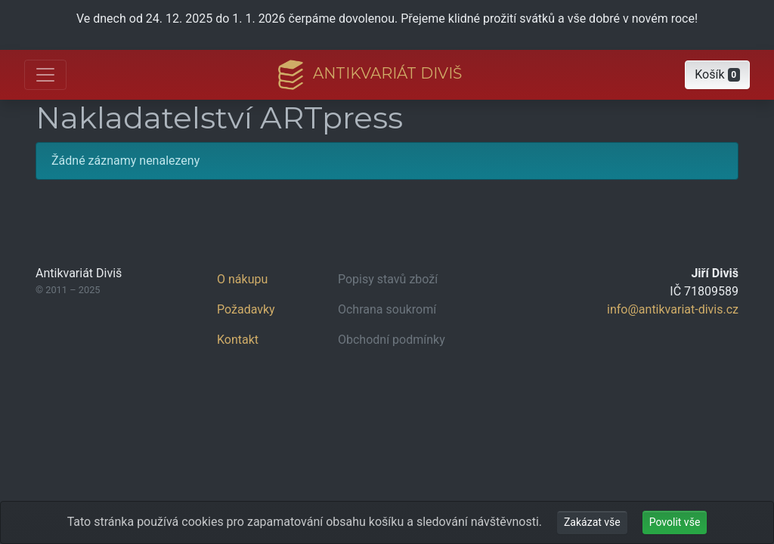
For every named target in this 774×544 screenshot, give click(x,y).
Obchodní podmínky (391, 339)
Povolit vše (675, 522)
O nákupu (242, 279)
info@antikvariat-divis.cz (672, 309)
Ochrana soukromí (387, 309)
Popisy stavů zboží (388, 279)
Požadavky (246, 309)
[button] (717, 74)
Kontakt (238, 339)
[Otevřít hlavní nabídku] (45, 75)
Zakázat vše (592, 522)
